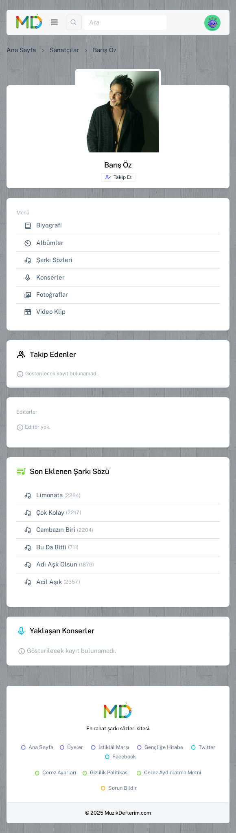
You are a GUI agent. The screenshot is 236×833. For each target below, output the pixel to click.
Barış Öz (104, 49)
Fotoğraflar (46, 295)
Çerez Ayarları (54, 772)
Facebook (119, 757)
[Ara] (124, 22)
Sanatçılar (64, 49)
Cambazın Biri (49, 530)
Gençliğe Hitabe (159, 747)
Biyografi (43, 225)
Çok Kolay (44, 513)
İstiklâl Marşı (109, 747)
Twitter (202, 747)
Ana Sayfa (21, 49)
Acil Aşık (43, 582)
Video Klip (45, 312)
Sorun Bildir (118, 788)
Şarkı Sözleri (48, 260)
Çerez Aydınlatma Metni (168, 772)
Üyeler (70, 747)
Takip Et (118, 177)
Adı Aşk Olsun (50, 565)
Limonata (43, 495)
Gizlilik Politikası (105, 772)
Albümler (43, 243)
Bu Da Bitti (45, 547)
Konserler (44, 278)
